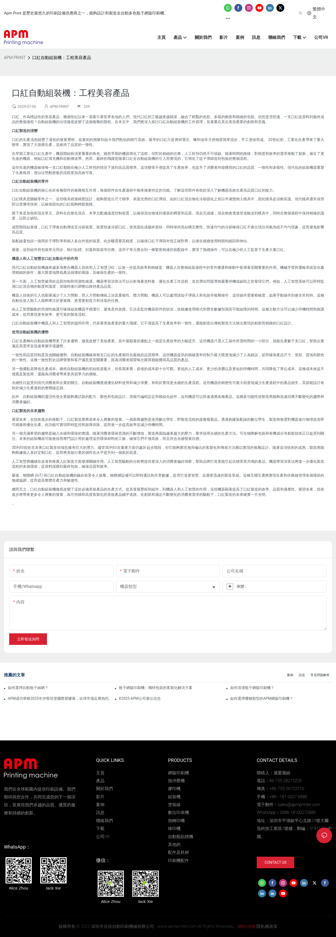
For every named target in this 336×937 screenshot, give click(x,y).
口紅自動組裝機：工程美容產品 (61, 57)
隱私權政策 (266, 926)
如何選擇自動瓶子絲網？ (28, 688)
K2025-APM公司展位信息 (139, 698)
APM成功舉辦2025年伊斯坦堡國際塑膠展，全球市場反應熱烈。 (59, 698)
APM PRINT (14, 57)
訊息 (302, 675)
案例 (290, 675)
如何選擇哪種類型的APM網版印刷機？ (261, 698)
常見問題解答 (320, 675)
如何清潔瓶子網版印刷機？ (252, 688)
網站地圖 (247, 926)
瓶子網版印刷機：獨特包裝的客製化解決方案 (155, 688)
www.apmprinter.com (176, 926)
